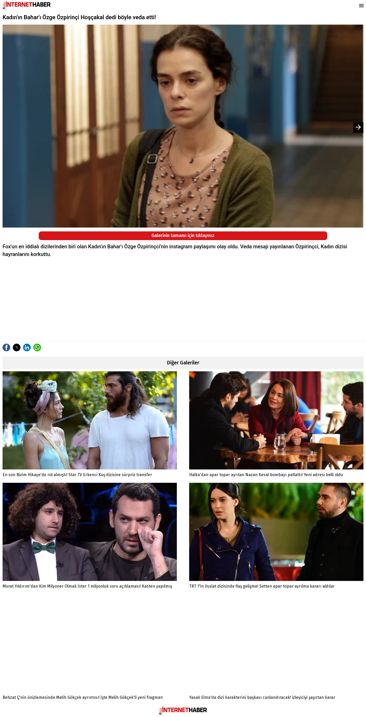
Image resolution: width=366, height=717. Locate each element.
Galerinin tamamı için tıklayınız (183, 235)
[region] (183, 299)
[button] (6, 347)
